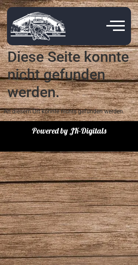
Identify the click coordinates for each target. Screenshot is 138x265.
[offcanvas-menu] (115, 26)
